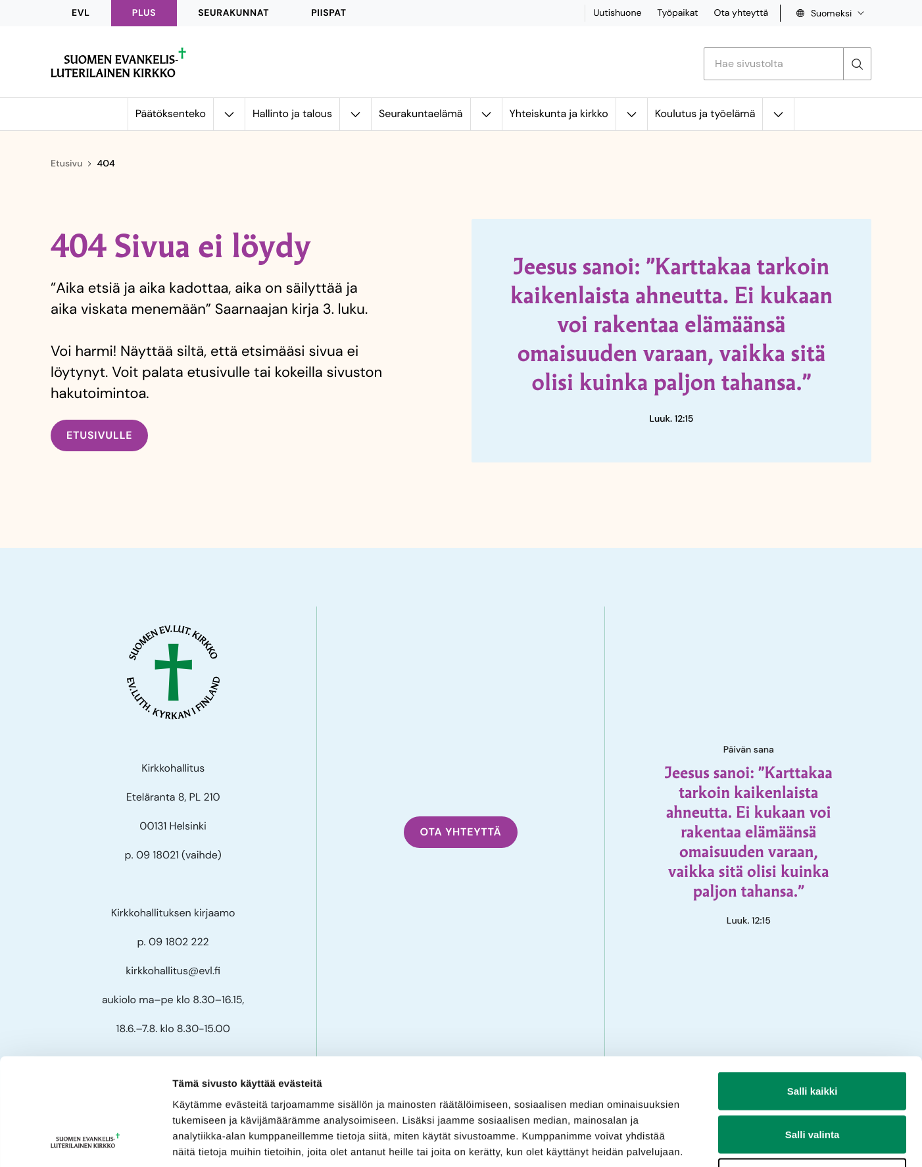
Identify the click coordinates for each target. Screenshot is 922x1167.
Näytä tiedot (703, 1141)
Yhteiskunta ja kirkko (559, 113)
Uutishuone (617, 13)
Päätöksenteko (170, 113)
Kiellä (812, 1080)
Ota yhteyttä (741, 13)
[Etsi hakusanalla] (773, 64)
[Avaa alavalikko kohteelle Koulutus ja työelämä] (778, 114)
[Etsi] (857, 64)
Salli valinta (812, 1037)
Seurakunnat (233, 13)
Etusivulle (99, 435)
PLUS (144, 13)
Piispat (329, 13)
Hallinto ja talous (292, 113)
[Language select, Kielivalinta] (826, 13)
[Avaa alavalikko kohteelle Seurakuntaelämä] (486, 114)
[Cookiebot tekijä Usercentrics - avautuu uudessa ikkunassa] (85, 1141)
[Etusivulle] (118, 62)
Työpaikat (677, 13)
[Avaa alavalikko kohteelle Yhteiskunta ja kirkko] (631, 114)
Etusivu (66, 164)
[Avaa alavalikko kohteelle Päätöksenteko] (229, 114)
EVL (81, 13)
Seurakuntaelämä (420, 113)
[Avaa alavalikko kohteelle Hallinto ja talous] (355, 114)
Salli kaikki (812, 994)
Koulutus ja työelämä (705, 113)
